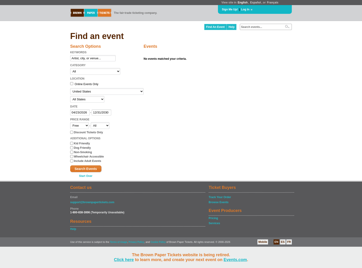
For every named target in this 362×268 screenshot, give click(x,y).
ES (283, 242)
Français (272, 2)
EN (276, 242)
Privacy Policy (136, 242)
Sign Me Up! (230, 9)
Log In (245, 9)
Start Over (85, 176)
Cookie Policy (158, 242)
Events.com (235, 259)
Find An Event (215, 27)
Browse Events (219, 202)
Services (214, 223)
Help (232, 27)
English (242, 2)
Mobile (262, 242)
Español (255, 2)
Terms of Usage (118, 242)
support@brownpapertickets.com (92, 202)
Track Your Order (220, 197)
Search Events (86, 169)
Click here (124, 259)
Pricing (213, 218)
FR (289, 242)
